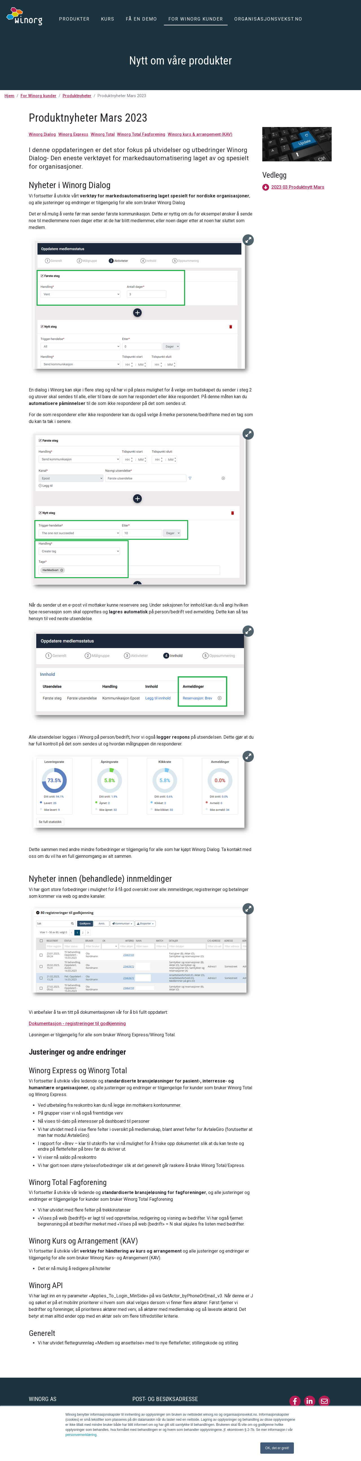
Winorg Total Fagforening (141, 134)
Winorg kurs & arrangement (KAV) (200, 134)
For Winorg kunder (195, 19)
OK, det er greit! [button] (277, 1448)
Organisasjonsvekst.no (268, 19)
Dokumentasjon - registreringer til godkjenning (77, 1023)
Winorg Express (73, 134)
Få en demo (141, 19)
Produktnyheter (77, 95)
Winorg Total (103, 134)
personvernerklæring (80, 1435)
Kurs (108, 19)
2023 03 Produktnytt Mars (297, 187)
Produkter (74, 19)
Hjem (9, 95)
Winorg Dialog (42, 134)
